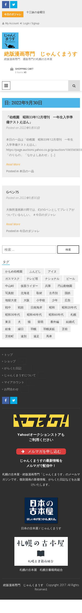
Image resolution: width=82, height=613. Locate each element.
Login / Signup (29, 23)
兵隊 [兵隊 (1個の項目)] (48, 286)
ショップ (10, 361)
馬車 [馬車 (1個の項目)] (49, 336)
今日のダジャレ (30, 231)
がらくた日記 (12, 368)
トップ (8, 355)
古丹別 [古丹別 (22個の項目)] (53, 293)
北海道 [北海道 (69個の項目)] (25, 293)
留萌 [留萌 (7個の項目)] (40, 322)
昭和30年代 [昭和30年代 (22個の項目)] (12, 314)
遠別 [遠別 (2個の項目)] (24, 336)
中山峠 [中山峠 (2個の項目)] (9, 286)
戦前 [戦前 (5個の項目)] (21, 307)
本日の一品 (27, 171)
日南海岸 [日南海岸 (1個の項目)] (36, 307)
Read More (13, 164)
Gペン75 (12, 192)
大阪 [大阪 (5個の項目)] (26, 300)
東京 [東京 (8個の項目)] (8, 322)
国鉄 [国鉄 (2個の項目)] (67, 293)
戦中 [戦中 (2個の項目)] (8, 307)
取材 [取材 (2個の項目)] (39, 293)
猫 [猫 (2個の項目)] (29, 322)
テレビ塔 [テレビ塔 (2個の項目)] (32, 279)
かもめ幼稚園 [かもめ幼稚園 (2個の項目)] (13, 271)
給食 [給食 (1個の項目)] (8, 329)
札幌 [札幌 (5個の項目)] (73, 314)
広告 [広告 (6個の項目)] (67, 300)
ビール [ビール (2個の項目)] (70, 279)
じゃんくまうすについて (20, 375)
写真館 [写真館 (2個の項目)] (9, 293)
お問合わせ (11, 389)
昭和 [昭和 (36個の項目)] (52, 307)
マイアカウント (14, 382)
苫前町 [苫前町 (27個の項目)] (9, 336)
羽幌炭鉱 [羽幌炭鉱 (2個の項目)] (49, 329)
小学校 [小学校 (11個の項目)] (40, 300)
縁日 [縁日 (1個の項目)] (21, 329)
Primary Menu (6, 85)
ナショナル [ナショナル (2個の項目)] (52, 279)
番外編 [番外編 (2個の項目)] (54, 322)
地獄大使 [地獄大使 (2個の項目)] (11, 300)
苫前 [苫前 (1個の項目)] (65, 329)
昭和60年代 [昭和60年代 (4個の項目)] (56, 314)
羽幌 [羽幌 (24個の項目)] (33, 329)
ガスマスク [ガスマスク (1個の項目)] (12, 279)
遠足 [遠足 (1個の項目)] (36, 336)
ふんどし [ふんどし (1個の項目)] (35, 271)
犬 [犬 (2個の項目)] (19, 322)
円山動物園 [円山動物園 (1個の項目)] (65, 286)
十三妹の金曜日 (35, 12)
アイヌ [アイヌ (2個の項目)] (52, 271)
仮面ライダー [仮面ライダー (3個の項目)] (29, 286)
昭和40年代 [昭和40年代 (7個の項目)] (34, 314)
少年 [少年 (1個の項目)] (55, 300)
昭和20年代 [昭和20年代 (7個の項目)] (69, 307)
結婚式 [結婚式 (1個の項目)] (70, 322)
